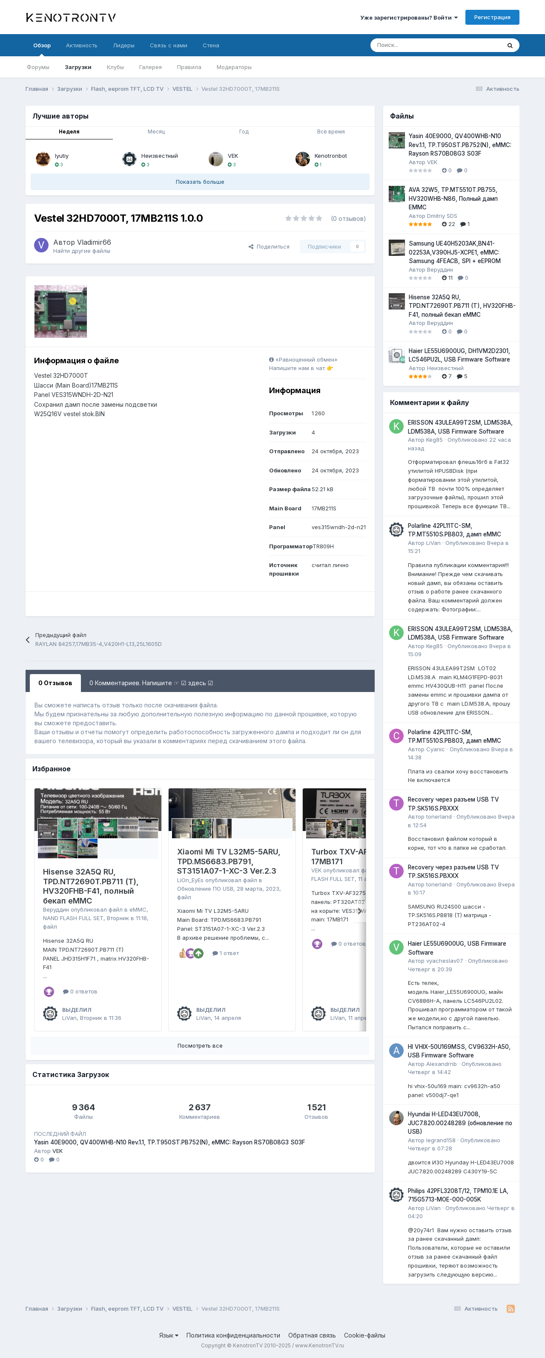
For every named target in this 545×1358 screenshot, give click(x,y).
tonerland (439, 816)
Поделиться (269, 246)
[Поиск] (414, 45)
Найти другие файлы (81, 250)
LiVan (69, 1017)
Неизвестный (159, 155)
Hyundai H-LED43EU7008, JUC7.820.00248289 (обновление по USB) (460, 1123)
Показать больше (200, 181)
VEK (233, 155)
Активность (82, 45)
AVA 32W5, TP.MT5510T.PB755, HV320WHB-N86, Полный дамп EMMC (453, 198)
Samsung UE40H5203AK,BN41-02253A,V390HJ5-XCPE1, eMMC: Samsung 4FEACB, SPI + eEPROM (455, 252)
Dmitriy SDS (442, 215)
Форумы (38, 67)
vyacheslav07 (444, 960)
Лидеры (124, 45)
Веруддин (56, 909)
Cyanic (435, 749)
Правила (189, 67)
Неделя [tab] (69, 131)
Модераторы (234, 67)
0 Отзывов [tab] (55, 682)
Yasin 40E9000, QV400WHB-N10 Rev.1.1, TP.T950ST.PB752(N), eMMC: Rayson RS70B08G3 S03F (169, 1142)
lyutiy (62, 155)
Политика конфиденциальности (233, 1335)
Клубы (115, 67)
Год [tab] (244, 131)
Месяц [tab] (156, 131)
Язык (168, 1335)
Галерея (150, 67)
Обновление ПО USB (205, 888)
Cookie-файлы (364, 1335)
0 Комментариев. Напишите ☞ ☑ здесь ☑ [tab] (151, 682)
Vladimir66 (94, 242)
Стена (211, 45)
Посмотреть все (200, 1045)
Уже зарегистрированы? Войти (409, 17)
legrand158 (441, 1140)
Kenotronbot (331, 155)
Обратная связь (312, 1335)
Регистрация (492, 17)
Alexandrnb (441, 1063)
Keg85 (434, 439)
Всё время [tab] (331, 131)
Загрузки (78, 67)
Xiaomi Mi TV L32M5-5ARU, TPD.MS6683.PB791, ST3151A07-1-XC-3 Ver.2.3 (229, 861)
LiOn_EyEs (190, 880)
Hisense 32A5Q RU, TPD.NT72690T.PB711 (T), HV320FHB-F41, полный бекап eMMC (91, 886)
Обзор (42, 49)
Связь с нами (168, 45)
